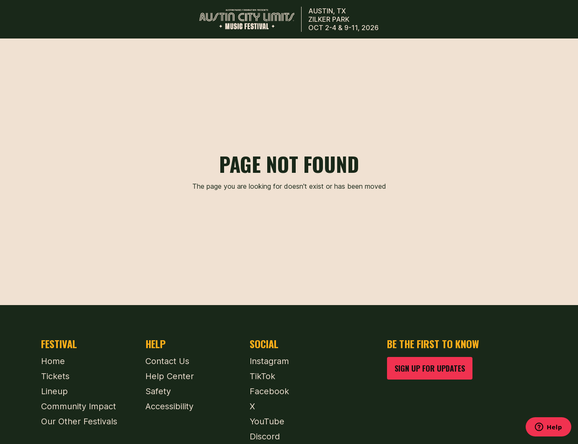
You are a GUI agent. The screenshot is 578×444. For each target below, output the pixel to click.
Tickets (55, 376)
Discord (265, 436)
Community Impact (78, 406)
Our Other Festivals (79, 421)
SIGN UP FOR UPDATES (430, 368)
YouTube (267, 421)
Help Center (169, 376)
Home (53, 361)
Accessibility (169, 406)
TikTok (262, 376)
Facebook (269, 391)
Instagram (269, 361)
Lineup (54, 391)
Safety (158, 391)
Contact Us (167, 361)
